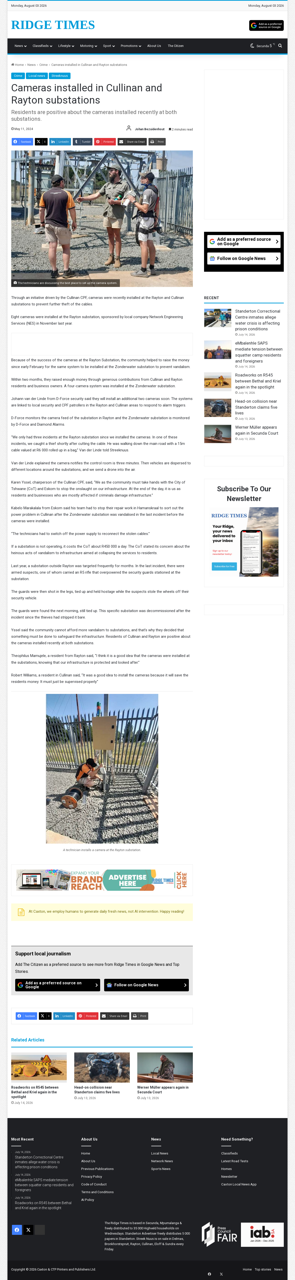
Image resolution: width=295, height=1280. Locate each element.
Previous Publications (97, 1169)
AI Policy (87, 1200)
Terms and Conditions (97, 1192)
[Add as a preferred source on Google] (266, 24)
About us (154, 46)
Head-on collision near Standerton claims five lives (256, 407)
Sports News (160, 1169)
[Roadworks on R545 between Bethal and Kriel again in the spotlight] (39, 1067)
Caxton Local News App (239, 1184)
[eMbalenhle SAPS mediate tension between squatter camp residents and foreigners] (217, 349)
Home (17, 65)
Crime (43, 65)
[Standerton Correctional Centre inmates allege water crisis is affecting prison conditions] (217, 317)
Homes (226, 1169)
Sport (107, 46)
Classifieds (41, 46)
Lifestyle (64, 46)
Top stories (263, 1269)
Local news (37, 76)
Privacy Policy (91, 1176)
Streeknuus (60, 76)
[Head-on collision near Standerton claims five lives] (102, 1067)
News (19, 46)
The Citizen (176, 46)
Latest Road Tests (234, 1161)
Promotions (129, 46)
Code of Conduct (94, 1184)
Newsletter (229, 1176)
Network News (162, 1161)
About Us (88, 1161)
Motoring (86, 46)
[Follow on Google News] (146, 985)
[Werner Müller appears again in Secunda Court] (165, 1067)
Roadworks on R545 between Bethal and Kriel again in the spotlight (35, 1092)
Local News (159, 1153)
